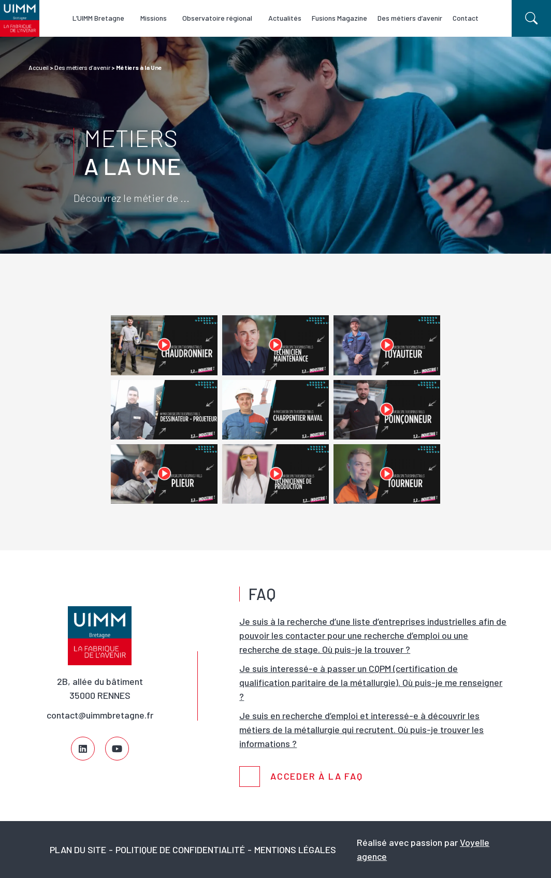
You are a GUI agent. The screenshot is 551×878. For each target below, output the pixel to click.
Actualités (290, 17)
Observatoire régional (219, 17)
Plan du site (78, 849)
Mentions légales (295, 849)
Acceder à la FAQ (316, 776)
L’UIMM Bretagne (94, 17)
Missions (152, 17)
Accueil (38, 67)
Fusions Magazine (344, 17)
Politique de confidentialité (180, 849)
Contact (471, 17)
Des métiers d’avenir (415, 17)
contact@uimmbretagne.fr (100, 715)
